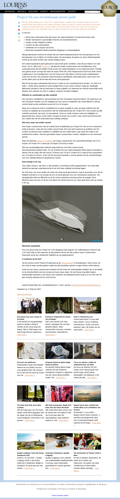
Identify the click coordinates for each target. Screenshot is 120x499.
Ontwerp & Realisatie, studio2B (60, 495)
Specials (21, 11)
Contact (72, 11)
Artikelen (10, 11)
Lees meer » (22, 335)
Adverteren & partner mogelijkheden (81, 484)
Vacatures (103, 484)
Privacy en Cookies (67, 489)
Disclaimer (82, 489)
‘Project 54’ (46, 66)
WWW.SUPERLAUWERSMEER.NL (86, 285)
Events (44, 11)
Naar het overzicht (24, 294)
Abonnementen (57, 11)
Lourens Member (49, 484)
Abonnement (21, 484)
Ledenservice (34, 484)
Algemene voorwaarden (47, 489)
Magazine (33, 11)
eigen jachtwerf (67, 263)
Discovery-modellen (44, 141)
